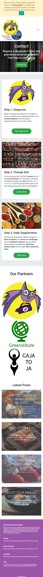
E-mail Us (21, 65)
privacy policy (18, 5)
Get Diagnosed (21, 131)
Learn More (21, 192)
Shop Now (21, 255)
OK (21, 13)
